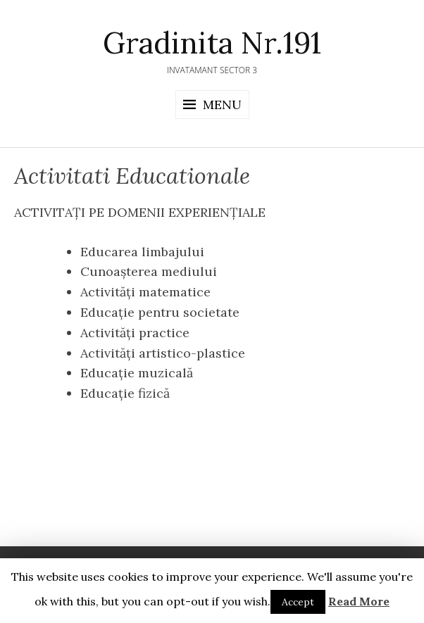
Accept (298, 602)
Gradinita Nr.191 (212, 43)
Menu (222, 104)
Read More (358, 601)
